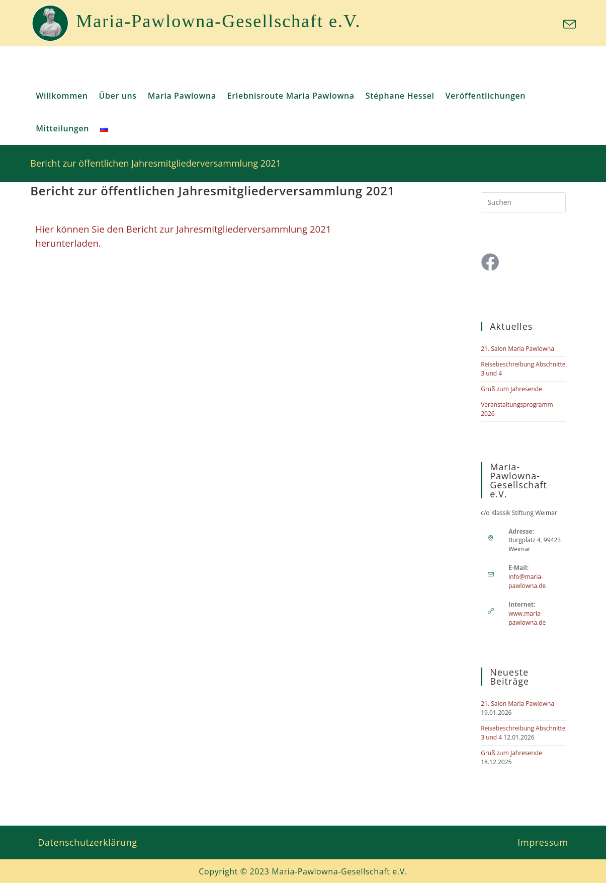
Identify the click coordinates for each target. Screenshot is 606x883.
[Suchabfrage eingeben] (523, 202)
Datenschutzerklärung (87, 842)
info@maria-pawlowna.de (527, 581)
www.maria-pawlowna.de (527, 618)
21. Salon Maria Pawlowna (517, 348)
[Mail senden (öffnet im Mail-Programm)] (568, 24)
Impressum (542, 842)
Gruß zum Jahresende (511, 389)
